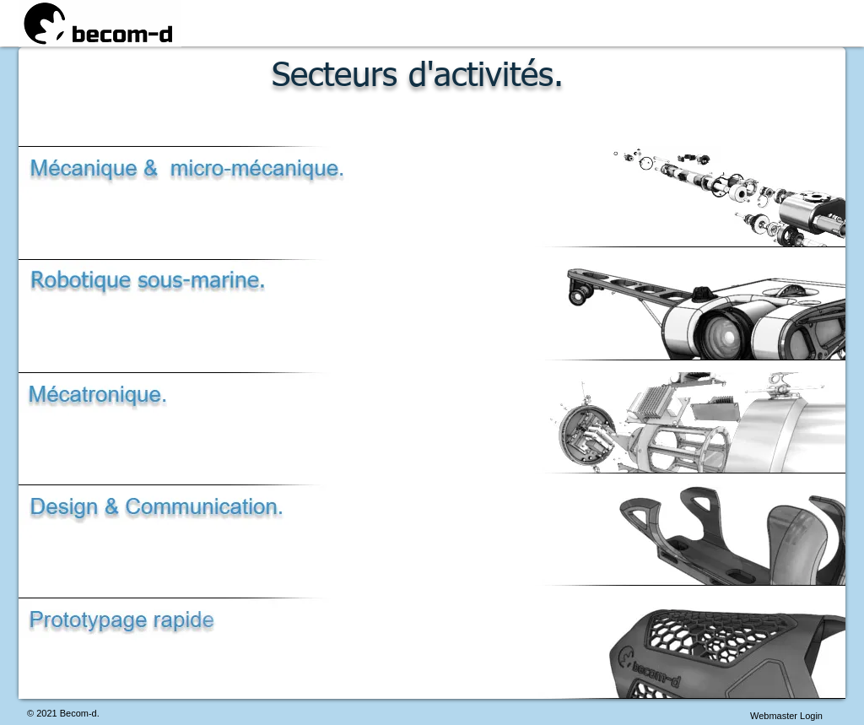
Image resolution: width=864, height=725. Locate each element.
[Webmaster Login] (786, 715)
